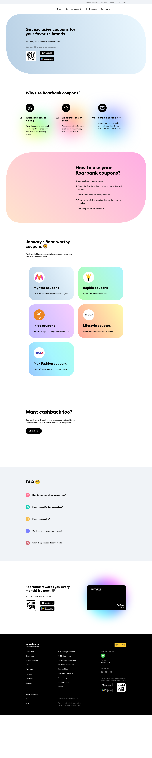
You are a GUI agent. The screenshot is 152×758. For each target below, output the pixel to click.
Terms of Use (63, 711)
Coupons (29, 725)
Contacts (103, 2)
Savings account (32, 702)
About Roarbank (92, 2)
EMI (27, 706)
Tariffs (112, 2)
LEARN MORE (34, 449)
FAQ (118, 2)
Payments (29, 711)
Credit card (30, 697)
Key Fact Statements (66, 706)
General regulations (65, 720)
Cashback (29, 721)
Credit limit (30, 692)
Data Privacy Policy (65, 716)
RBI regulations (63, 725)
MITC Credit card (64, 697)
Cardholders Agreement (67, 702)
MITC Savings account (66, 692)
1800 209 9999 (105, 703)
